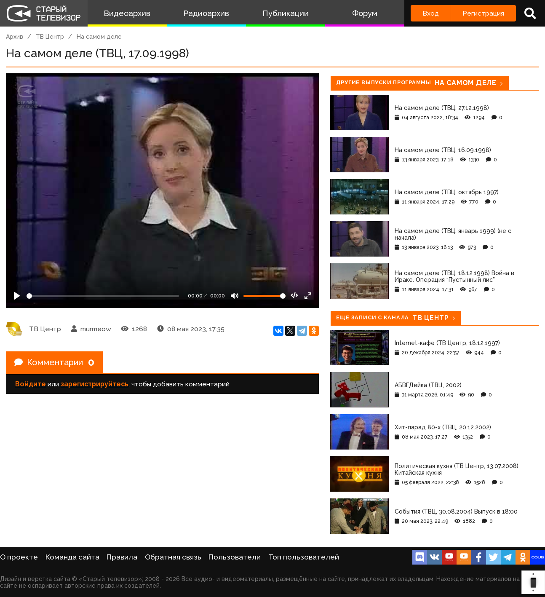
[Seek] (103, 296)
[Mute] (234, 296)
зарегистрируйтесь (94, 384)
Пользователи (234, 557)
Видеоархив (127, 13)
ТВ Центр (50, 36)
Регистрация (483, 13)
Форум (364, 13)
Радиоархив (206, 13)
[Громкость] (264, 296)
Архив (14, 36)
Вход (430, 13)
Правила (122, 557)
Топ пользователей (303, 557)
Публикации (285, 13)
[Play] (17, 296)
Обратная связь (173, 557)
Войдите (30, 384)
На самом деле (99, 36)
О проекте (19, 557)
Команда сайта (72, 557)
